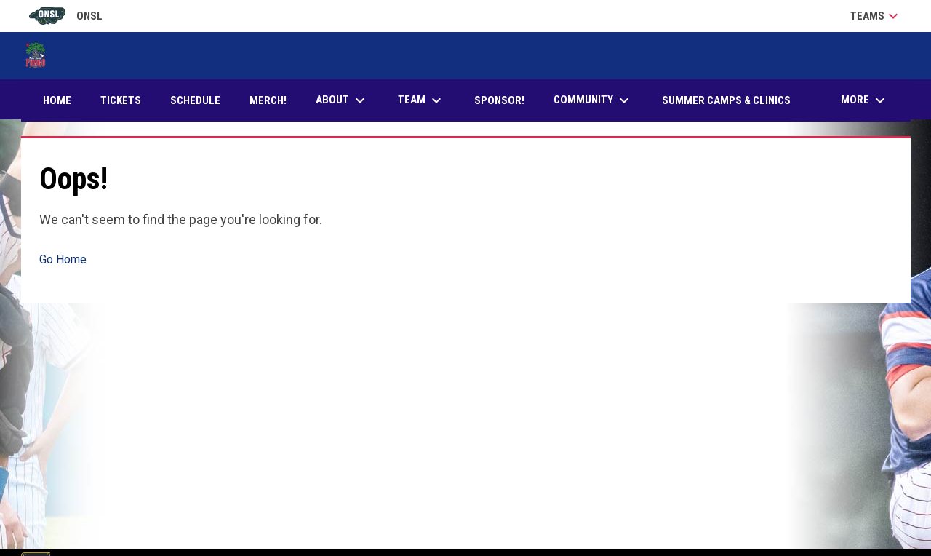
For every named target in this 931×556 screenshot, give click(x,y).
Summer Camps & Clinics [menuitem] (726, 100)
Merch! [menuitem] (273, 100)
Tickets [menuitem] (126, 100)
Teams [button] (876, 16)
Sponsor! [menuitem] (504, 100)
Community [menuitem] (593, 100)
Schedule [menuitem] (195, 100)
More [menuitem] (865, 100)
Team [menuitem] (421, 100)
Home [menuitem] (57, 100)
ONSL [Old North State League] (66, 16)
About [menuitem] (342, 100)
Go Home (63, 259)
